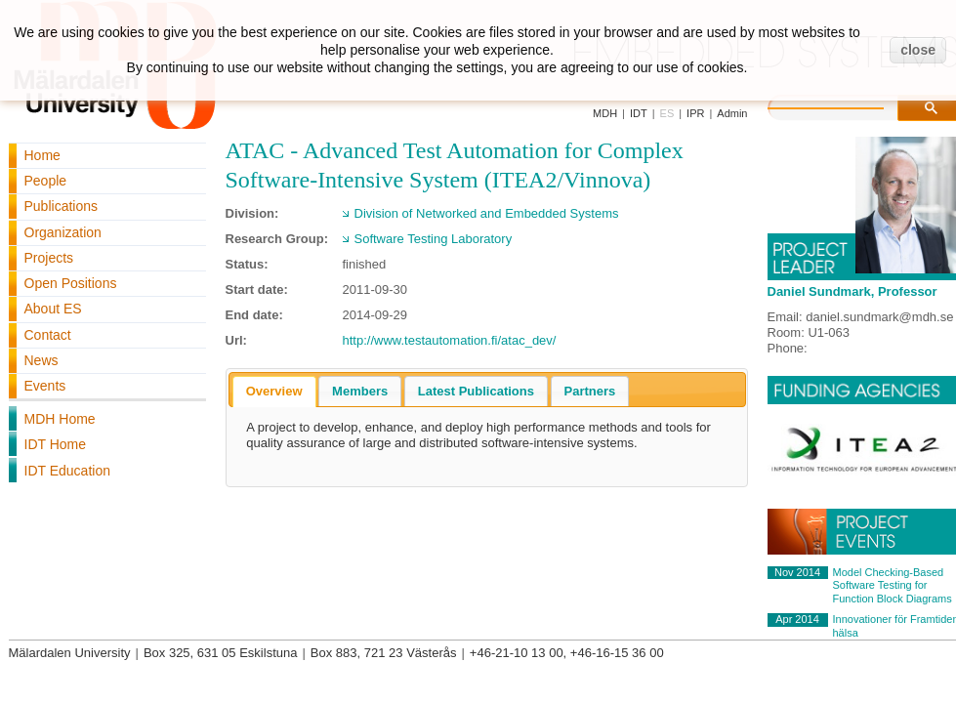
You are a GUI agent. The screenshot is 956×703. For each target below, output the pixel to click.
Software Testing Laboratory (433, 238)
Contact (47, 335)
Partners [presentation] (590, 391)
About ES (53, 308)
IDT (638, 113)
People (45, 180)
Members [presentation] (360, 391)
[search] (846, 105)
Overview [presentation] (274, 391)
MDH (605, 113)
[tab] (274, 391)
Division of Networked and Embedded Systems (486, 213)
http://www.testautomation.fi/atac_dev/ (450, 340)
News (41, 360)
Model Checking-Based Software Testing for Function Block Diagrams (892, 585)
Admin (732, 113)
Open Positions (70, 283)
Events (45, 385)
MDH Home (60, 419)
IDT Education (67, 470)
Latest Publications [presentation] (476, 391)
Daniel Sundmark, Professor (852, 291)
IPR (695, 113)
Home (42, 155)
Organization (63, 232)
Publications (61, 206)
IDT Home (55, 444)
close (917, 50)
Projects (49, 258)
